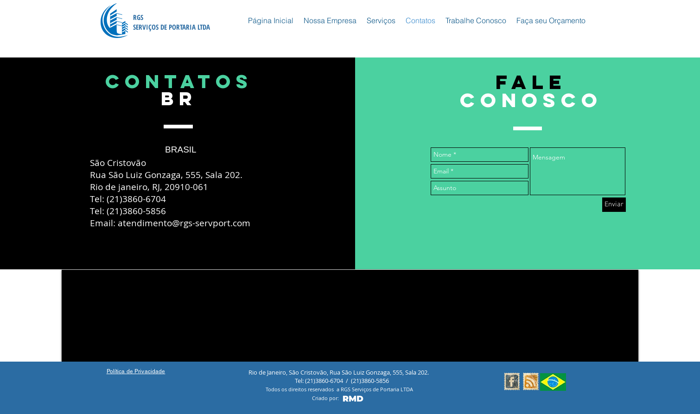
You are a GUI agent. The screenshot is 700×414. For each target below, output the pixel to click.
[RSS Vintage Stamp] (531, 381)
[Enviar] (614, 204)
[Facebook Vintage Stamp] (512, 381)
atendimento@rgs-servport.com (184, 223)
